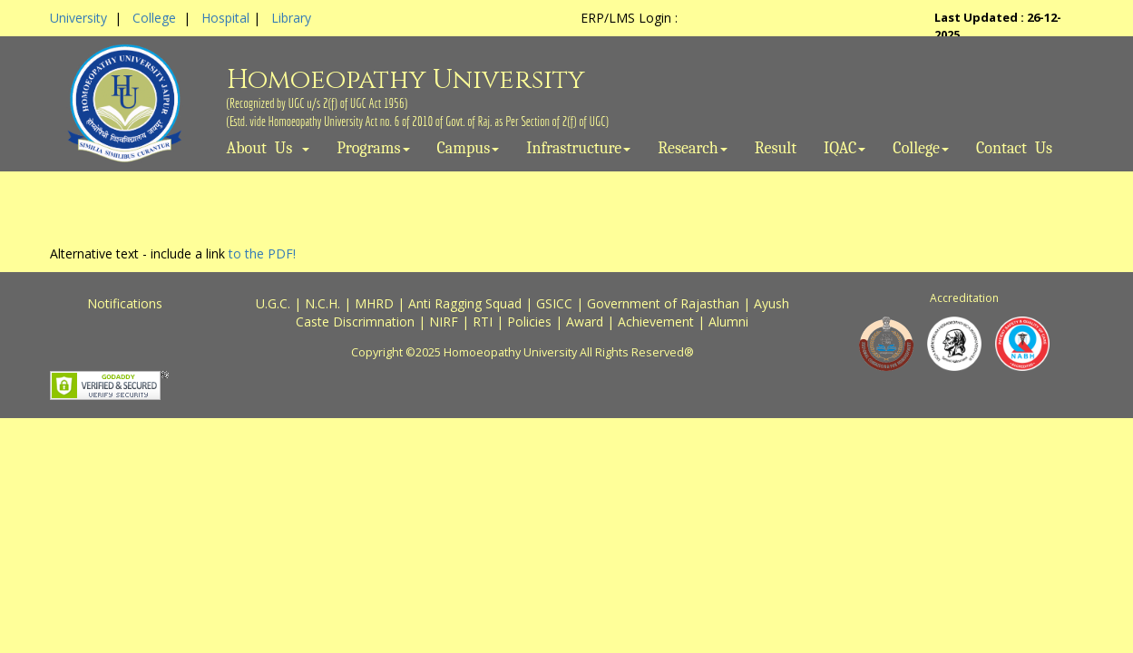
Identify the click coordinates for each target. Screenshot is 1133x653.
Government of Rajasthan (663, 303)
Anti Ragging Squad (465, 303)
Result (775, 149)
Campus (468, 149)
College (154, 17)
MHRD (374, 303)
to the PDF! (262, 253)
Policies (529, 321)
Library (291, 17)
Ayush (771, 303)
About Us (268, 149)
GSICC (554, 303)
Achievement (656, 321)
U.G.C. (273, 303)
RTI (483, 321)
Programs (373, 149)
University (78, 17)
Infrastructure (578, 149)
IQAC (844, 149)
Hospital (225, 17)
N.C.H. (322, 303)
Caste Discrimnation (355, 321)
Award (584, 321)
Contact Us (1014, 149)
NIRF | (451, 321)
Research (693, 149)
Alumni (728, 321)
